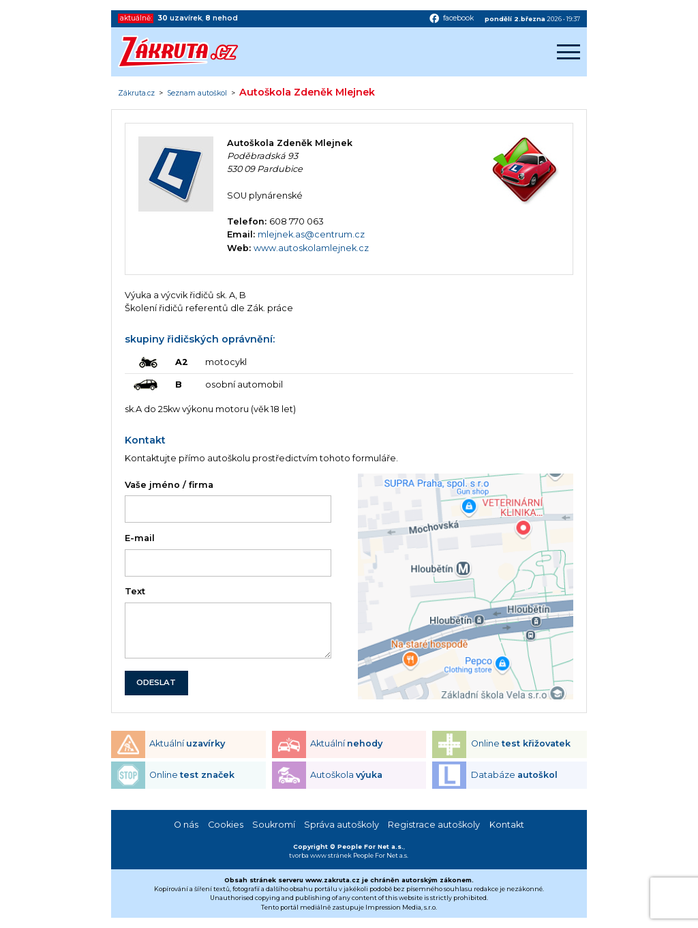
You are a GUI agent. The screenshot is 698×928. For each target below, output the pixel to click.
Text (135, 591)
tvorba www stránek (320, 855)
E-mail (140, 538)
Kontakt (506, 825)
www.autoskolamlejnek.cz (311, 248)
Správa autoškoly (341, 825)
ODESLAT (156, 682)
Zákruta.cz (136, 93)
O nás (186, 825)
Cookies (225, 825)
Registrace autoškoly (434, 825)
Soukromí (273, 825)
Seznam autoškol (197, 93)
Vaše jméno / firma (169, 485)
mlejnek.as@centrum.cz (311, 234)
